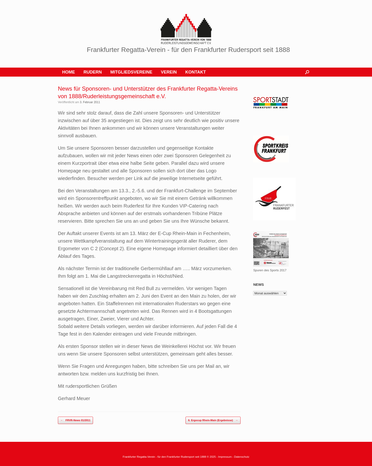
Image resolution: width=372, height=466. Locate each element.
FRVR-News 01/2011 (75, 420)
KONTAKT (195, 72)
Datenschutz (241, 456)
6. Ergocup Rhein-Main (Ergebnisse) (213, 420)
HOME (68, 72)
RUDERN (93, 72)
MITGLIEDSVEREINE (131, 72)
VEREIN (169, 72)
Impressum (225, 456)
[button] (307, 72)
